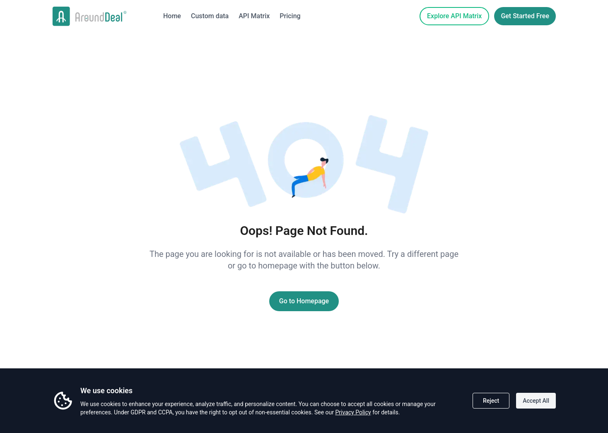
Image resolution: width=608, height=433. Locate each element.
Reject (491, 400)
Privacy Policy (353, 412)
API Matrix (254, 16)
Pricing (290, 16)
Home (172, 16)
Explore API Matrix (454, 16)
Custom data (210, 16)
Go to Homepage (304, 301)
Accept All (536, 400)
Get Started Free (525, 16)
